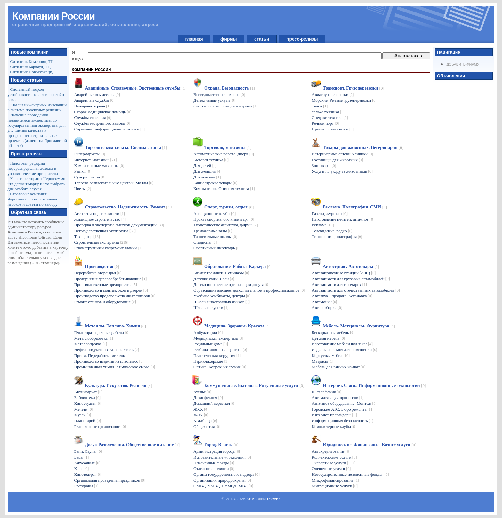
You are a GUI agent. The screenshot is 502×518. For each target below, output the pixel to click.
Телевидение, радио (332, 230)
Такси (320, 106)
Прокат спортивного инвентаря (223, 219)
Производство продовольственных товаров (115, 296)
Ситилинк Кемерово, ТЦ (32, 61)
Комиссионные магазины (99, 165)
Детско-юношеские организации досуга (231, 284)
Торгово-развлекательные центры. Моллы (114, 182)
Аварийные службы (94, 100)
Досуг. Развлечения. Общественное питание (132, 445)
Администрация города (216, 451)
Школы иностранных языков (221, 301)
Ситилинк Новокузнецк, (31, 71)
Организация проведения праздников (109, 480)
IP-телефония (326, 391)
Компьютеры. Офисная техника (224, 188)
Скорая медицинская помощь (103, 111)
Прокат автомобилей (333, 129)
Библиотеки (87, 397)
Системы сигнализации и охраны (225, 106)
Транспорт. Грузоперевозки (353, 88)
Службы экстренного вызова (102, 123)
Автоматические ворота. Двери (223, 154)
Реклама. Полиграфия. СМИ (355, 207)
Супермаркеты (90, 177)
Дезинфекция (208, 397)
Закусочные (87, 462)
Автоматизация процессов (338, 397)
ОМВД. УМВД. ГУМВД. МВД (223, 485)
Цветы (82, 188)
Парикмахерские (210, 361)
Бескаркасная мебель (333, 332)
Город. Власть (221, 445)
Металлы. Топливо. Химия (115, 326)
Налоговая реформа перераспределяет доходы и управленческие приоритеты (33, 168)
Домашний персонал (214, 403)
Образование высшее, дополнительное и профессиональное (249, 290)
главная (194, 39)
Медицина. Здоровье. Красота (237, 326)
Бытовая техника (211, 159)
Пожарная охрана (92, 106)
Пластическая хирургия (217, 355)
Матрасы (322, 361)
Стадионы (205, 242)
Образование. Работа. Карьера (238, 266)
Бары (81, 457)
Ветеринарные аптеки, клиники (342, 154)
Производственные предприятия (105, 284)
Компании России (263, 499)
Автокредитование (331, 451)
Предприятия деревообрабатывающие (110, 278)
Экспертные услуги (334, 462)
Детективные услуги (214, 100)
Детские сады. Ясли (213, 278)
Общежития (206, 426)
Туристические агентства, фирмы (225, 225)
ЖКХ (200, 409)
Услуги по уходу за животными (342, 171)
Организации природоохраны (222, 480)
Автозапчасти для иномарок (339, 284)
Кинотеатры (87, 474)
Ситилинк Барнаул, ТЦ (30, 66)
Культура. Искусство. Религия (118, 385)
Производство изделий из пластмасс (109, 361)
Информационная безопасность (342, 420)
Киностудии (87, 403)
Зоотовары (324, 165)
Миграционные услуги (335, 485)
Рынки (82, 171)
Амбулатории (208, 332)
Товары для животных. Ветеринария (363, 147)
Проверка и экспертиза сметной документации (119, 225)
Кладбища (205, 420)
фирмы (228, 39)
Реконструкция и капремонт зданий (108, 248)
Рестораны (86, 485)
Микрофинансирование (335, 480)
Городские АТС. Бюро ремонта (342, 409)
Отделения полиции (213, 468)
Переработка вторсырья (98, 273)
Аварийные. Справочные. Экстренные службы (136, 88)
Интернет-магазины (95, 159)
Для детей (205, 165)
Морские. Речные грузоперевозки (344, 100)
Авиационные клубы (214, 213)
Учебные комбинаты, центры (221, 296)
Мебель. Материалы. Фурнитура (359, 326)
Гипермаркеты (89, 154)
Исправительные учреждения (222, 457)
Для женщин (207, 171)
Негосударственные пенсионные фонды (350, 474)
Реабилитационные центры (220, 349)
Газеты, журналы (330, 213)
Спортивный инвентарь (216, 248)
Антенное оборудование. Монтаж (344, 403)
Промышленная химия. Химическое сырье (114, 367)
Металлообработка (93, 338)
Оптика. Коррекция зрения (219, 367)
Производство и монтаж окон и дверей (111, 290)
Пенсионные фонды (213, 462)
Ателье (202, 391)
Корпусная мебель (331, 355)
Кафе (81, 468)
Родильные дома (210, 343)
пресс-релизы (302, 39)
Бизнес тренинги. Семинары (221, 273)
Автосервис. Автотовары (351, 266)
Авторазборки (327, 307)
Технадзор (87, 236)
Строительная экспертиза (101, 242)
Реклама (323, 225)
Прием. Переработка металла (103, 355)
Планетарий (87, 420)
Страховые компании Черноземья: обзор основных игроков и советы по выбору (33, 199)
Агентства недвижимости (99, 213)
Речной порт (325, 123)
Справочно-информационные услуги (109, 129)
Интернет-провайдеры (334, 414)
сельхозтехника (328, 111)
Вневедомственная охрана (219, 94)
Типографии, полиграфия (337, 236)
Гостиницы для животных (337, 159)
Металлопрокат (90, 343)
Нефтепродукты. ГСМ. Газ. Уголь (106, 349)
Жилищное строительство (100, 219)
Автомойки (324, 301)
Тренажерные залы (212, 230)
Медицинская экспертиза (218, 338)
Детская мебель (328, 338)
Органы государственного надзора (226, 474)
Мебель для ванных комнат (338, 367)
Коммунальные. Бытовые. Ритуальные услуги (254, 385)
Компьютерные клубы (334, 426)
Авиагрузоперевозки (333, 94)
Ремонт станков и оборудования (105, 301)
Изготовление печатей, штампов (343, 219)
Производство (102, 266)
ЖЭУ (200, 414)
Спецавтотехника (330, 117)
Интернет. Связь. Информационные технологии (374, 385)
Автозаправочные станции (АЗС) (344, 273)
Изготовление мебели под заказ (342, 343)
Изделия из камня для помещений (344, 349)
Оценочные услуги (331, 468)
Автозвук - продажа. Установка (342, 296)
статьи (261, 39)
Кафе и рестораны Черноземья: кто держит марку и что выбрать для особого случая (36, 183)
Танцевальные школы (215, 236)
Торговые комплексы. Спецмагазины (126, 147)
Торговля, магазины (227, 147)
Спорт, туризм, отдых (229, 207)
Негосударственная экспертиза (105, 230)
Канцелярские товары (215, 182)
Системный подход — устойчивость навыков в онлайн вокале (36, 94)
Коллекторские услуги (334, 457)
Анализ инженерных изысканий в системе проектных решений (37, 107)
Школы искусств (211, 307)
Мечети (83, 409)
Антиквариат (88, 391)
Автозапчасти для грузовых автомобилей (351, 278)
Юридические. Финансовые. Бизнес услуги (369, 445)
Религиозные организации (100, 426)
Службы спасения (92, 117)
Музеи (82, 414)
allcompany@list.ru (35, 237)
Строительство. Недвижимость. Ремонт (129, 207)
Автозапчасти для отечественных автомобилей (356, 290)
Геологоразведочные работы (102, 332)
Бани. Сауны (88, 451)
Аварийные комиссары (97, 94)
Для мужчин (207, 177)
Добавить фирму (462, 64)
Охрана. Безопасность (229, 88)
